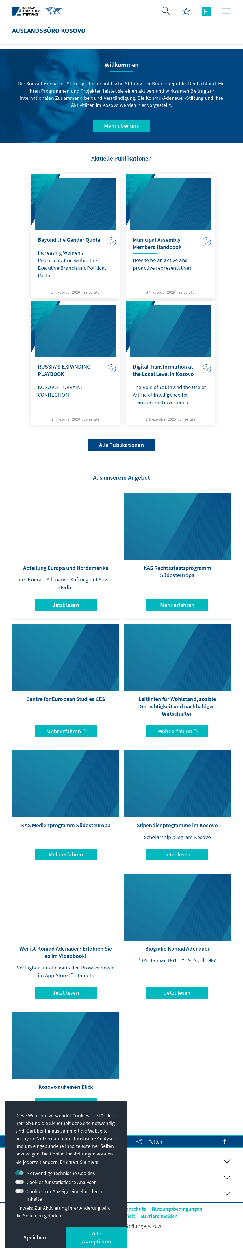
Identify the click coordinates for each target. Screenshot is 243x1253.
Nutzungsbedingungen (177, 1209)
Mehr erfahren (177, 604)
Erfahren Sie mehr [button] (79, 1162)
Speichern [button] (35, 1237)
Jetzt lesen (66, 604)
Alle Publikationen (121, 444)
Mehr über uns (121, 125)
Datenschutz (132, 1209)
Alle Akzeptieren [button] (96, 1237)
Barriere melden (159, 1216)
